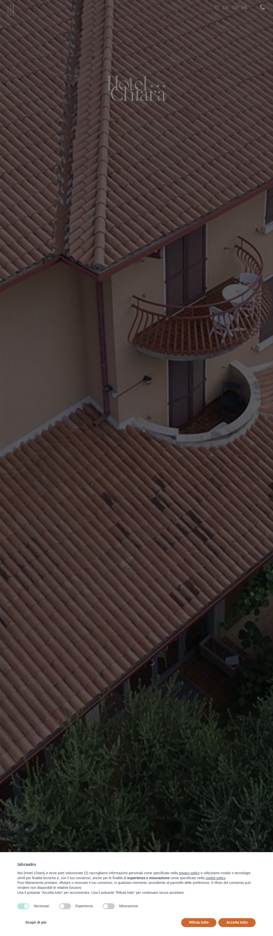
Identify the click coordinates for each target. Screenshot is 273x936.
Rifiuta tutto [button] (199, 922)
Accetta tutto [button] (237, 922)
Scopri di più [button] (35, 922)
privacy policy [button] (189, 873)
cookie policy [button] (215, 878)
